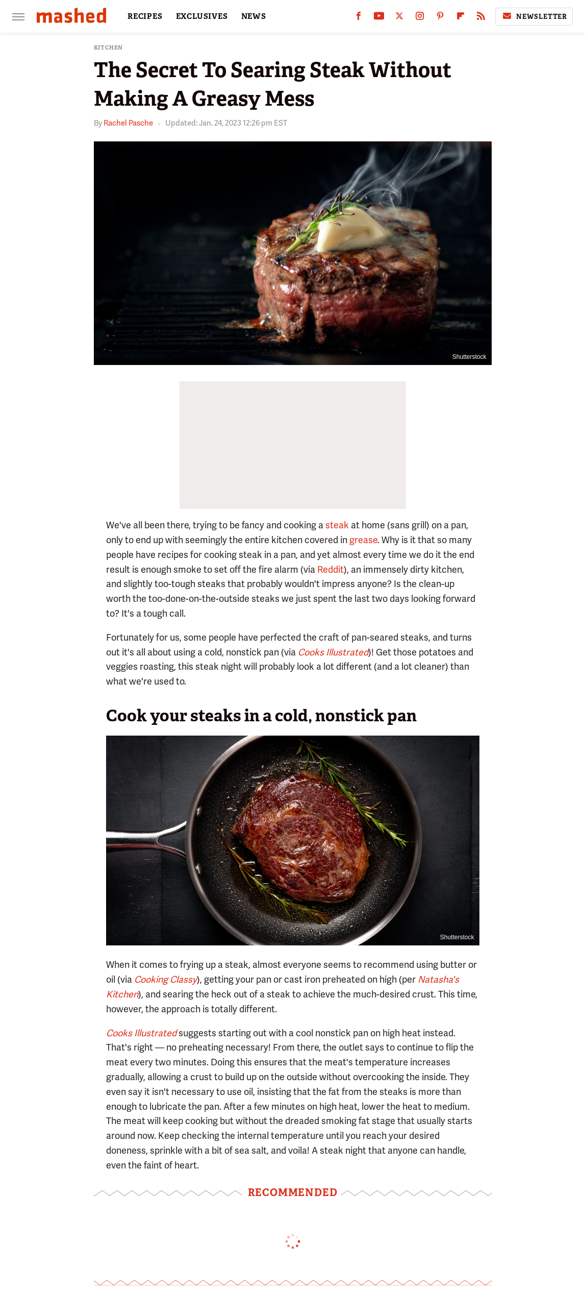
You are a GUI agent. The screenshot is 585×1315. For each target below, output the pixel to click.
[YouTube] (379, 18)
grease (363, 540)
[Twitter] (399, 18)
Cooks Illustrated (141, 1033)
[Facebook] (358, 18)
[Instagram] (420, 18)
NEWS (253, 16)
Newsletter (534, 16)
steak (337, 525)
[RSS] (481, 18)
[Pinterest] (440, 18)
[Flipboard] (460, 18)
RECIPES (145, 16)
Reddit (330, 569)
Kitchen (108, 48)
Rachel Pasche (128, 123)
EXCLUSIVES (202, 16)
